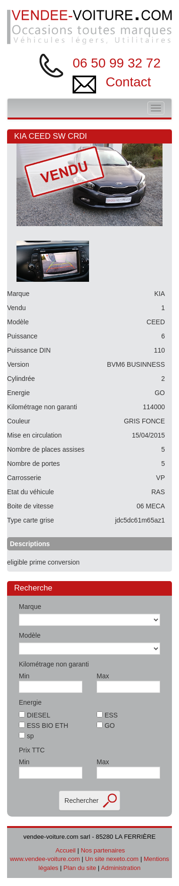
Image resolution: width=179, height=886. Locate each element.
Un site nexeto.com (111, 858)
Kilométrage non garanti (54, 664)
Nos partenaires (103, 850)
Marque (30, 606)
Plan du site (80, 867)
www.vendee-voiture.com (45, 858)
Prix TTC (32, 750)
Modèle (30, 635)
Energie (30, 702)
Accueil (66, 850)
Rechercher (81, 800)
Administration (120, 867)
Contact (128, 82)
